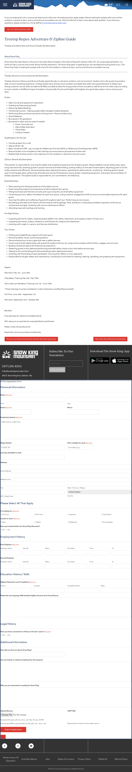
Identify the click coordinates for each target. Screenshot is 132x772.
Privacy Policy (84, 759)
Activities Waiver (29, 759)
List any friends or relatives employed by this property (22, 660)
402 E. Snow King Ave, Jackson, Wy (17, 375)
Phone (69, 407)
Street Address (6, 471)
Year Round (107, 514)
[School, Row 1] (16, 590)
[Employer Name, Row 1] (10, 552)
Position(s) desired (11, 417)
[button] (5, 5)
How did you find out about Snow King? (16, 650)
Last (68, 403)
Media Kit (102, 759)
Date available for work (79, 443)
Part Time (39, 514)
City (2, 488)
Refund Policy (121, 759)
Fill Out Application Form (19, 29)
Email (6, 407)
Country (70, 496)
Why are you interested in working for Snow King (20, 685)
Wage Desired (6, 443)
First (2, 403)
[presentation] (79, 716)
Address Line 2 (6, 479)
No (9, 530)
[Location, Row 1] (49, 590)
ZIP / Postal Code (7, 496)
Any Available (108, 522)
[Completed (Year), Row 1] (82, 590)
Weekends (73, 522)
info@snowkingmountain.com (15, 371)
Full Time (5, 514)
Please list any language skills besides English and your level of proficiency (29, 595)
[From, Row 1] (99, 552)
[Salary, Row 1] (55, 552)
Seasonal (72, 514)
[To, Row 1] (121, 552)
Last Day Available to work (11, 453)
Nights (38, 522)
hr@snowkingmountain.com (54, 23)
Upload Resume (7, 711)
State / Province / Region (76, 488)
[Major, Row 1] (116, 590)
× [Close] (3, 737)
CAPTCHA (71, 711)
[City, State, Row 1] (77, 552)
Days (4, 522)
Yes (3, 530)
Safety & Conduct (66, 759)
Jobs (47, 759)
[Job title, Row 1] (32, 552)
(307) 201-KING (12, 366)
